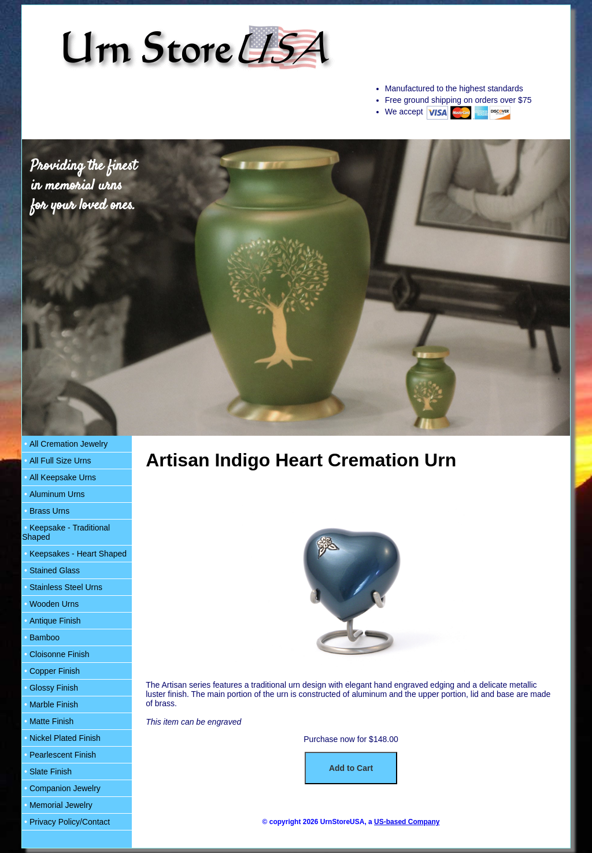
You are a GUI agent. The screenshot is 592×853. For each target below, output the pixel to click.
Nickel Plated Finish (61, 738)
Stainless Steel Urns (62, 587)
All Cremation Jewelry (65, 443)
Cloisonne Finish (55, 654)
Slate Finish (47, 771)
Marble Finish (50, 704)
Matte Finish (47, 721)
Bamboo (41, 637)
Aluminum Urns (53, 494)
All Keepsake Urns (59, 477)
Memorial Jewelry (57, 805)
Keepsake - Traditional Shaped (66, 532)
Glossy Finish (50, 687)
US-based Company (406, 822)
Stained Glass (51, 570)
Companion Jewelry (61, 788)
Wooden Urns (50, 604)
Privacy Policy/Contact (66, 821)
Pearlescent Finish (59, 754)
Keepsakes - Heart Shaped (74, 553)
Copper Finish (51, 671)
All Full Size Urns (56, 460)
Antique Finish (51, 620)
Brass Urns (45, 510)
